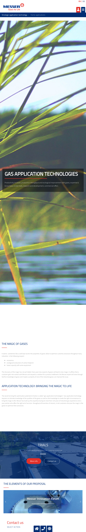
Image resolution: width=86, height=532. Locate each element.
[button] (5, 501)
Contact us (52, 461)
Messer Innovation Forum (43, 498)
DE (84, 1)
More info (34, 461)
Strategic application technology (14, 14)
